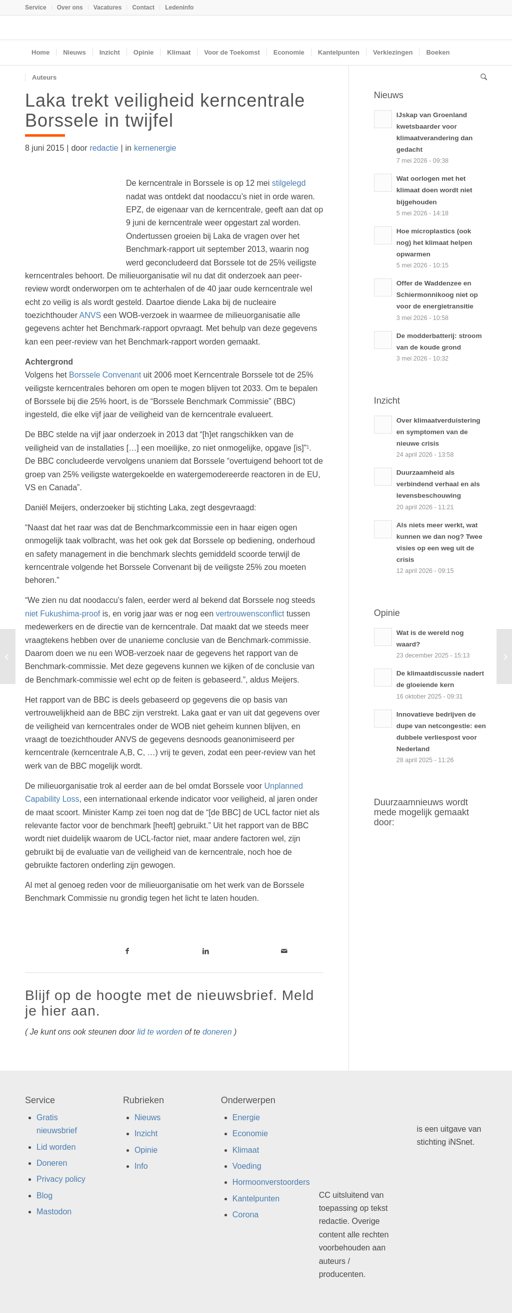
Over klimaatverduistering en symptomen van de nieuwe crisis (438, 432)
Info (141, 1166)
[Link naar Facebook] (127, 951)
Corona (245, 1214)
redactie (104, 148)
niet (62, 613)
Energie (246, 1117)
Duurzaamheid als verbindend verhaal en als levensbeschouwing (438, 484)
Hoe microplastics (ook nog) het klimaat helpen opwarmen (434, 242)
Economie (250, 1133)
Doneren (51, 1163)
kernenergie (155, 148)
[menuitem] (38, 7)
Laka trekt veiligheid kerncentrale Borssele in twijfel (165, 110)
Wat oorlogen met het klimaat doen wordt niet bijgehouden (434, 190)
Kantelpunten (256, 1198)
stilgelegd (289, 183)
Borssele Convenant (105, 375)
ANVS (91, 315)
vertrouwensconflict (250, 613)
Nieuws (147, 1117)
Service (35, 7)
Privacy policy (61, 1179)
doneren (217, 1032)
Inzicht (146, 1133)
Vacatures (108, 7)
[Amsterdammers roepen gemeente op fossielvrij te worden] (504, 656)
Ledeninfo (179, 7)
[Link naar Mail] (284, 951)
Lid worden (56, 1147)
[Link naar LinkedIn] (205, 951)
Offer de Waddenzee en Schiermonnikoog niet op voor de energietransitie (437, 294)
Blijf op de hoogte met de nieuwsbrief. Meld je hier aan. (169, 1003)
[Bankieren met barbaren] (8, 656)
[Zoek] (480, 77)
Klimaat (245, 1150)
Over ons (70, 7)
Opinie (146, 1150)
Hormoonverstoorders (271, 1182)
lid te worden (159, 1032)
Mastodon (54, 1211)
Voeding (247, 1166)
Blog (44, 1195)
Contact (143, 7)
